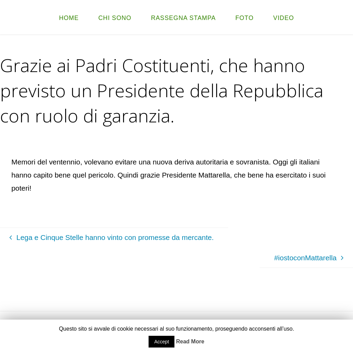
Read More (190, 341)
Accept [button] (161, 341)
